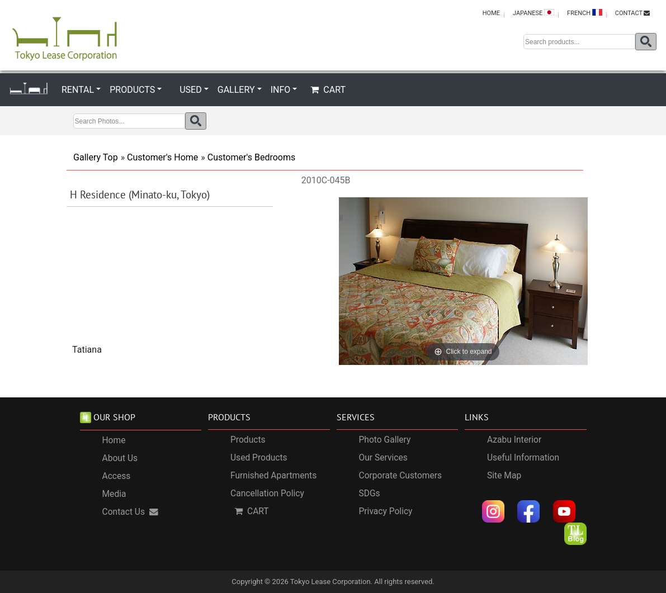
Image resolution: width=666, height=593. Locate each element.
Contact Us (130, 512)
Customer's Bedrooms (251, 157)
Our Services (383, 458)
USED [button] (190, 89)
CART (328, 89)
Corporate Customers (400, 476)
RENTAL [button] (78, 89)
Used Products (258, 458)
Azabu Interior (514, 440)
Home (114, 440)
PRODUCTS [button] (132, 89)
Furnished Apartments (273, 476)
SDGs (369, 493)
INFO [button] (281, 89)
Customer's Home (162, 157)
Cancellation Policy (267, 493)
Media (114, 494)
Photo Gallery (385, 440)
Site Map (504, 476)
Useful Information (523, 458)
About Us (120, 458)
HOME (491, 13)
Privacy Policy (386, 511)
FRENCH (584, 13)
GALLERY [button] (236, 89)
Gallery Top (95, 157)
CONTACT (632, 13)
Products (248, 440)
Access (116, 476)
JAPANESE (533, 13)
